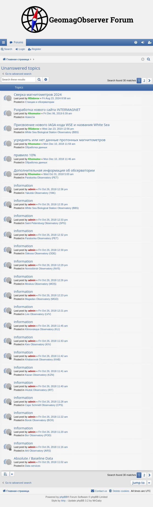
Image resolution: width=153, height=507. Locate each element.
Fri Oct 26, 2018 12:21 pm (53, 310)
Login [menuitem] (143, 43)
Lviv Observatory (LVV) (38, 314)
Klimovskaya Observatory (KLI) (42, 329)
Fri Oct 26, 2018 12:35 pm (53, 204)
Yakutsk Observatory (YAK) (40, 193)
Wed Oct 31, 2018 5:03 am (58, 174)
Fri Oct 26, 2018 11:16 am (53, 447)
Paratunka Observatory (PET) (41, 177)
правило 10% (25, 155)
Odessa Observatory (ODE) (40, 253)
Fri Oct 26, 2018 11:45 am (53, 325)
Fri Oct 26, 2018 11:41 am (53, 371)
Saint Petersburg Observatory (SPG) (45, 223)
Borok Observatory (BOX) (39, 420)
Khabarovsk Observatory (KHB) (42, 359)
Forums (18, 42)
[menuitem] (135, 42)
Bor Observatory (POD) (38, 435)
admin (31, 189)
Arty (63, 500)
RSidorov (33, 98)
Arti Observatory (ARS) (38, 450)
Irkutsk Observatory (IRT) (39, 390)
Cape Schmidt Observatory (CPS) (44, 405)
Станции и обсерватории (39, 102)
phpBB (63, 497)
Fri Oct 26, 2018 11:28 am (53, 401)
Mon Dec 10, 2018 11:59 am (59, 144)
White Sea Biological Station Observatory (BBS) (52, 132)
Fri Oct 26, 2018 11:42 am (53, 356)
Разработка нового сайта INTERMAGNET (47, 109)
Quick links (4, 43)
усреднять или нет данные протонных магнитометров (59, 139)
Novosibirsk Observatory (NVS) (42, 268)
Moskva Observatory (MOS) (40, 283)
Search (8, 49)
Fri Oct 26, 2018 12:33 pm (53, 219)
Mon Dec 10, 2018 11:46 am (59, 159)
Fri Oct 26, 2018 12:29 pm (53, 265)
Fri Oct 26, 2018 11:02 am (53, 462)
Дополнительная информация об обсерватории (54, 170)
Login (22, 49)
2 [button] (144, 80)
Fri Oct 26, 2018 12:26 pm (53, 280)
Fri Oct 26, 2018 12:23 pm (53, 295)
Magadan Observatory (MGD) (41, 299)
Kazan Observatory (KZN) (39, 374)
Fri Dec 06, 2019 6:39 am (57, 113)
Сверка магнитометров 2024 (38, 94)
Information (23, 185)
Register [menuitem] (150, 43)
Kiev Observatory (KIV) (38, 344)
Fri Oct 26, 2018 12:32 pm (53, 234)
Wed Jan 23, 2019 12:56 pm (58, 128)
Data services (32, 465)
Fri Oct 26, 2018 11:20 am (53, 431)
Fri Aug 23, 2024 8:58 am (56, 98)
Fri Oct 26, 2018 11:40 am (53, 386)
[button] (149, 80)
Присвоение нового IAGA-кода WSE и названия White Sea (62, 124)
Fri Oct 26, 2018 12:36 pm (53, 189)
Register (36, 49)
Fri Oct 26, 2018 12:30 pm (53, 250)
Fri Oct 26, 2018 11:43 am (53, 341)
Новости (30, 117)
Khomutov (34, 113)
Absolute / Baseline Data (33, 458)
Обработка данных (36, 147)
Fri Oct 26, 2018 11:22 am (53, 416)
